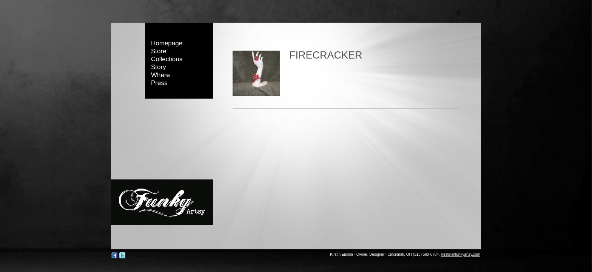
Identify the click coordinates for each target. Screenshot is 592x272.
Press (159, 83)
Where (160, 75)
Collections (166, 59)
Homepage (166, 43)
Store (158, 51)
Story (158, 67)
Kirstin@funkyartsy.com (460, 254)
